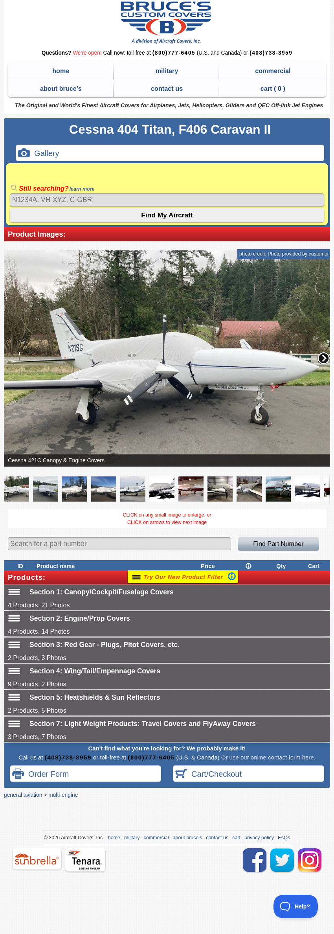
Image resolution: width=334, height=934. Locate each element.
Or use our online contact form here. (268, 757)
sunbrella (37, 859)
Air (64, 837)
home (60, 70)
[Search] (167, 199)
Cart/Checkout (208, 774)
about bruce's (61, 88)
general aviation (23, 795)
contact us (167, 88)
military (167, 70)
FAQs (284, 837)
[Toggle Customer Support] (295, 906)
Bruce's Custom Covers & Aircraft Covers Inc (167, 22)
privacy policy (259, 837)
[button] (323, 358)
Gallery (38, 154)
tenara (85, 859)
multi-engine (63, 795)
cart (236, 837)
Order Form (40, 774)
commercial (272, 70)
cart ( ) (273, 88)
